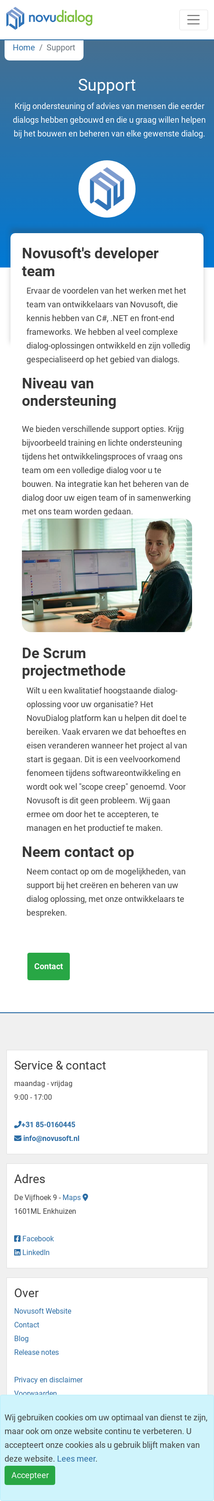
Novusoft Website (42, 1311)
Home (24, 47)
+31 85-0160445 (44, 1124)
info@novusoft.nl (46, 1138)
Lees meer (76, 1458)
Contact (48, 966)
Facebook (34, 1238)
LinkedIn (32, 1252)
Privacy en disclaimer (48, 1379)
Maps (75, 1197)
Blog (21, 1338)
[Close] (30, 1475)
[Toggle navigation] (193, 20)
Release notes (36, 1352)
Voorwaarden (35, 1393)
